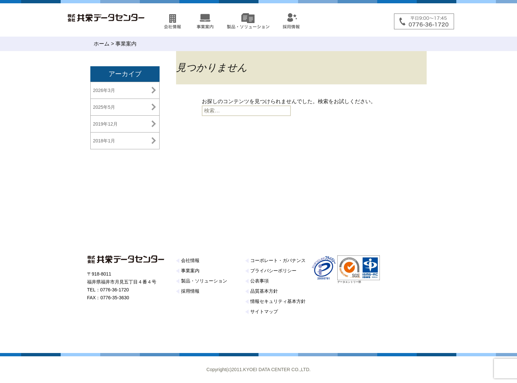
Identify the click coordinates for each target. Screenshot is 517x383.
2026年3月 (104, 90)
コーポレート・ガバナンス (278, 260)
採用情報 (190, 291)
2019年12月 (105, 124)
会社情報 (190, 260)
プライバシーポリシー (273, 270)
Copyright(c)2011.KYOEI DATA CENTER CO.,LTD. (258, 369)
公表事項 (259, 280)
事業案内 (190, 270)
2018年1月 (104, 140)
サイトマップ (264, 311)
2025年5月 (104, 107)
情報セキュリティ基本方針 (278, 301)
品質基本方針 (264, 291)
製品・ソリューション (204, 280)
